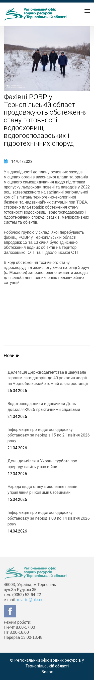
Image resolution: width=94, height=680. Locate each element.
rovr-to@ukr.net (31, 600)
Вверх (47, 671)
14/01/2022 (18, 161)
